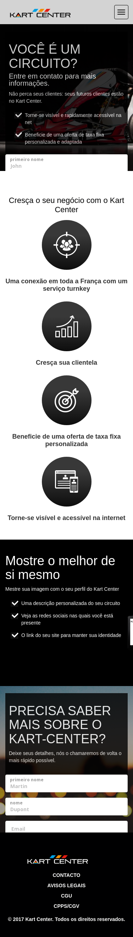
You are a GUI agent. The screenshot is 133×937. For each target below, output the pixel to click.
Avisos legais (67, 885)
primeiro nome (27, 159)
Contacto (66, 875)
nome (16, 802)
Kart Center (38, 919)
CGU (66, 896)
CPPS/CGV (66, 906)
